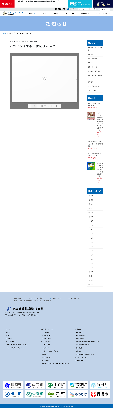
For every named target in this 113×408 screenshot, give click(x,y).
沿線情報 (90, 82)
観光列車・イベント (47, 329)
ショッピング (45, 347)
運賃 (7, 335)
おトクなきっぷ (11, 341)
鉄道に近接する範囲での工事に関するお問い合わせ (32, 301)
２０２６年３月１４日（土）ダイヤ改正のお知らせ (95, 144)
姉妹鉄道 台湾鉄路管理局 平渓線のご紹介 (87, 341)
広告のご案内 (56, 298)
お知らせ (73, 9)
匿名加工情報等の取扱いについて (85, 354)
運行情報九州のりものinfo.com (80, 4)
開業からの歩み (80, 335)
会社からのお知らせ (94, 86)
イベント (90, 63)
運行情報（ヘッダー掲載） (95, 49)
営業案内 (9, 338)
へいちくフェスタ (46, 338)
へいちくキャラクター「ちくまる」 (51, 351)
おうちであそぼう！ (47, 357)
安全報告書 (79, 347)
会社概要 (78, 332)
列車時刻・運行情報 (94, 71)
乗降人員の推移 (80, 338)
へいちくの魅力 (46, 344)
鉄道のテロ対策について (82, 344)
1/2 (34, 106)
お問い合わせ (74, 298)
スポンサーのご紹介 (36, 298)
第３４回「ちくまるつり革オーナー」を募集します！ (100, 170)
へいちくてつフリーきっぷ (14, 347)
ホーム (8, 329)
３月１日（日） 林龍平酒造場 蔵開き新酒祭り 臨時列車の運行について (100, 121)
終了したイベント (93, 67)
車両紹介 (44, 354)
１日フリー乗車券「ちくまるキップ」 (17, 344)
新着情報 (90, 54)
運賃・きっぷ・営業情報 (95, 76)
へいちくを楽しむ (46, 341)
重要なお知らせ (92, 58)
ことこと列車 (92, 90)
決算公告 (78, 351)
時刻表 (8, 332)
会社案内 (17, 298)
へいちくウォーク (46, 335)
